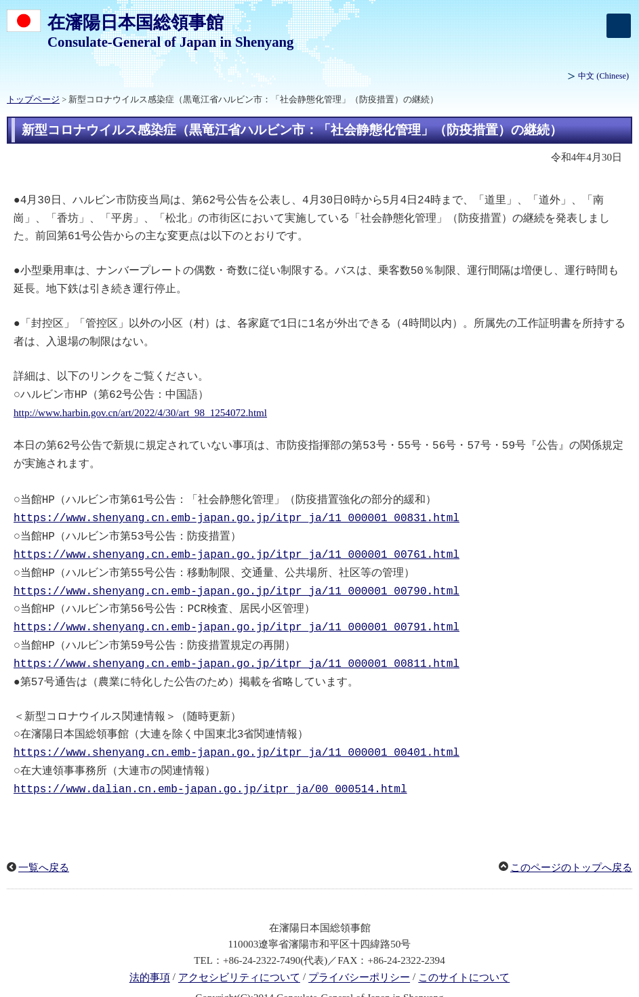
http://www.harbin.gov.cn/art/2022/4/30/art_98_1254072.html (140, 406)
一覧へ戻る (43, 848)
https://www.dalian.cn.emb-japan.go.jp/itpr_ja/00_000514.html (210, 770)
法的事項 (149, 959)
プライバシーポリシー (359, 959)
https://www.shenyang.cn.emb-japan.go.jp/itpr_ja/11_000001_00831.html (236, 509)
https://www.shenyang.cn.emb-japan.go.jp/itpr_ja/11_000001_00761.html (236, 544)
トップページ (33, 99)
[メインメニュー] (618, 26)
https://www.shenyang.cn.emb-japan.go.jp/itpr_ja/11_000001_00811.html (236, 649)
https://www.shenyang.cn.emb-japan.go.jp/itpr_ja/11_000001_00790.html (236, 579)
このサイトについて (464, 959)
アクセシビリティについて (239, 959)
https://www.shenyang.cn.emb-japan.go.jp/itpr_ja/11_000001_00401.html (236, 735)
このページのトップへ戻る (571, 848)
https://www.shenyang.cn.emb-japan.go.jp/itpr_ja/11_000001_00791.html (236, 614)
